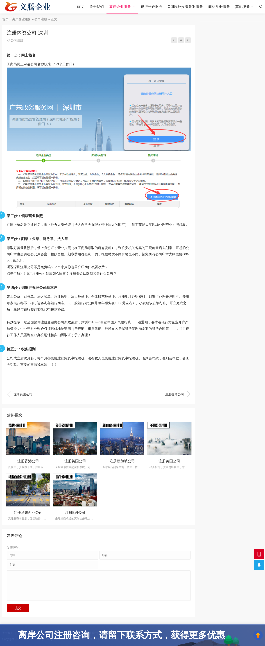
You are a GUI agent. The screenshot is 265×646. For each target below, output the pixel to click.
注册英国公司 (19, 394)
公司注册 (40, 19)
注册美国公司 (169, 461)
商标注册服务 (219, 7)
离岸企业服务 (120, 7)
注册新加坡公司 (122, 461)
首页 (80, 7)
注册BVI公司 (75, 513)
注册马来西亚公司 (28, 513)
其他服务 (242, 7)
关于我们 (96, 7)
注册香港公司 (178, 394)
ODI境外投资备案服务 (185, 7)
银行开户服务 (151, 7)
